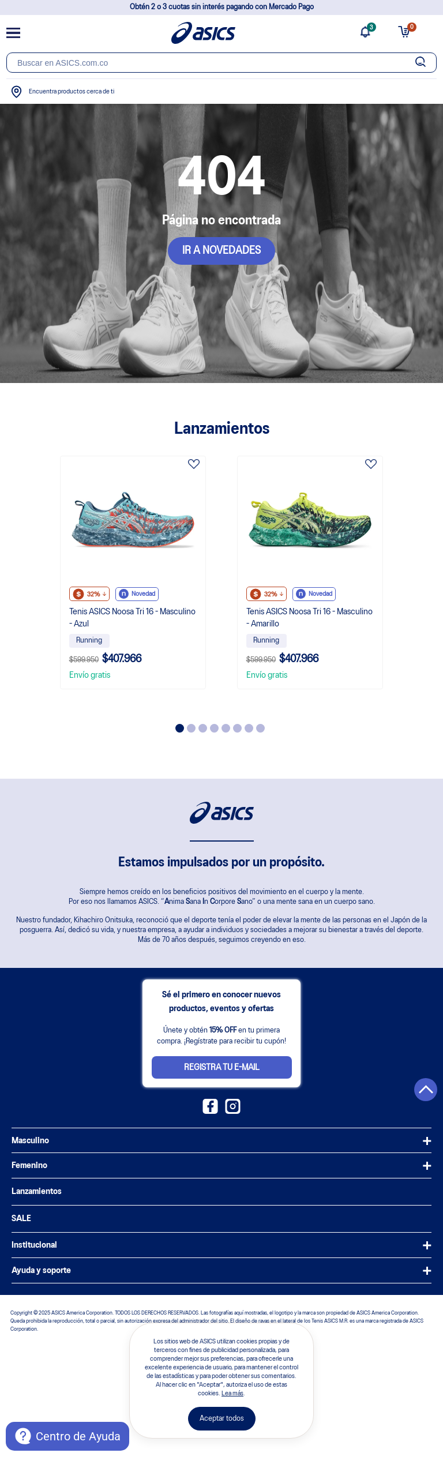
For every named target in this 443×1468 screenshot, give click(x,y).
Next (393, 588)
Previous (50, 588)
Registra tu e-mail (222, 1068)
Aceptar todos (222, 1418)
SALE (21, 1219)
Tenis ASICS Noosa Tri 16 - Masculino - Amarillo (309, 618)
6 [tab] (237, 728)
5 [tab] (226, 728)
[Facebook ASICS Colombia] (210, 1111)
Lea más (232, 1393)
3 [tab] (202, 728)
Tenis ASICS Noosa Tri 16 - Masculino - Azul (132, 618)
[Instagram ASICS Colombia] (233, 1111)
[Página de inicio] (203, 33)
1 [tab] (179, 728)
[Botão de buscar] (420, 62)
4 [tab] (214, 728)
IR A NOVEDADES (221, 251)
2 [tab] (191, 728)
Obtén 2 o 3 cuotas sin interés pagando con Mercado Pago (222, 7)
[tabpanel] (133, 572)
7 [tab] (249, 728)
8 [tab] (260, 728)
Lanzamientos (37, 1192)
